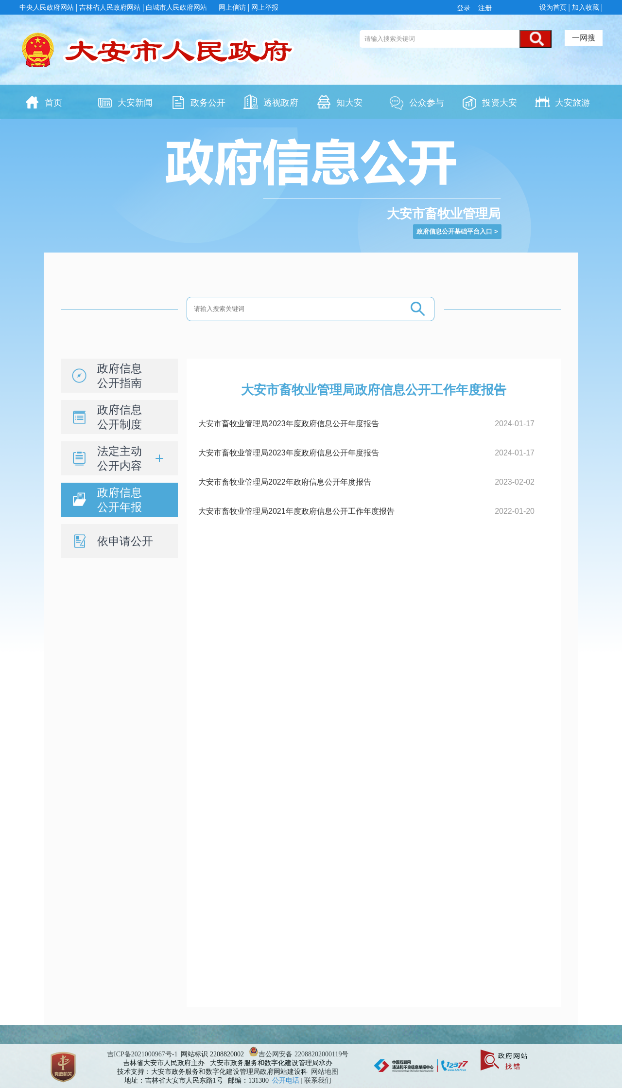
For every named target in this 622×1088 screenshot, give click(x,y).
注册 (484, 8)
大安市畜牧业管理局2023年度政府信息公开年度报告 (288, 423)
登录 (465, 8)
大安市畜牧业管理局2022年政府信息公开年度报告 (284, 482)
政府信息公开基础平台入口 (454, 231)
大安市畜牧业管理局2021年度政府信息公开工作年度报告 (296, 511)
